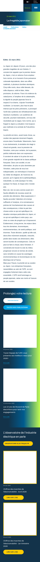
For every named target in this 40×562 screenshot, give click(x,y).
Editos (24, 27)
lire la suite (6, 363)
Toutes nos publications (17, 307)
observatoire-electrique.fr (18, 443)
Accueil (5, 27)
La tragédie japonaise (9, 28)
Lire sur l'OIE (13, 497)
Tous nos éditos (13, 300)
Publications (15, 27)
